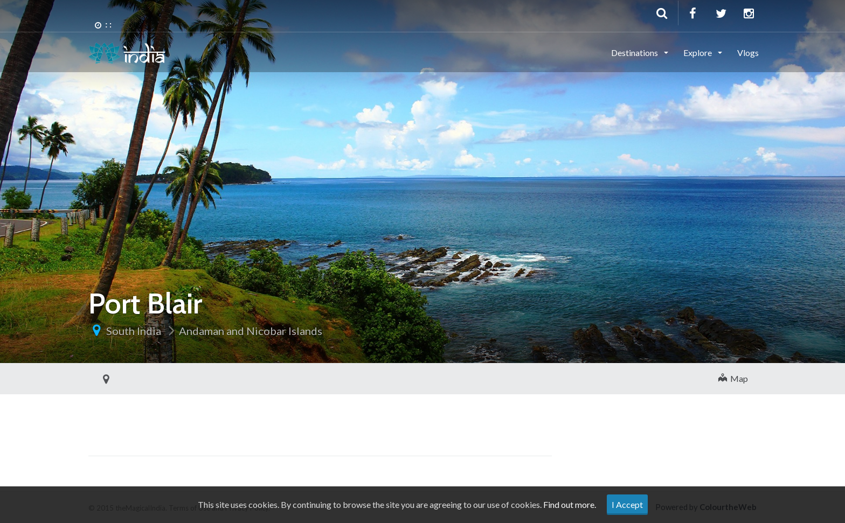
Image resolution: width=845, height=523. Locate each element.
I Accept (627, 504)
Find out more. (569, 504)
